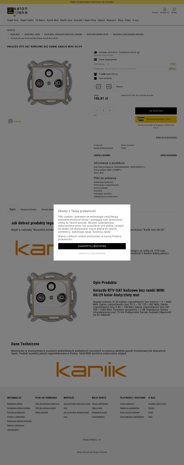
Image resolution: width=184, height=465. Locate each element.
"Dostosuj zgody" (102, 231)
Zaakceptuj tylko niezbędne (92, 253)
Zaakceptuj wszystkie (92, 246)
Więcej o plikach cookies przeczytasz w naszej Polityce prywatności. (89, 238)
